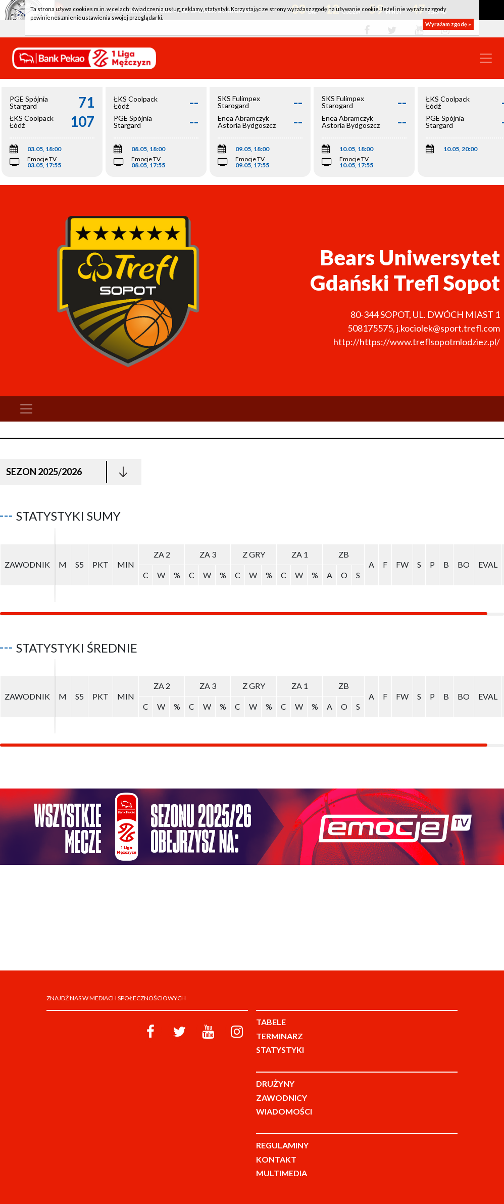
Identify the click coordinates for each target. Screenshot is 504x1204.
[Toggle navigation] (486, 58)
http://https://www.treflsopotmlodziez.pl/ (416, 341)
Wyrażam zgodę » (448, 24)
